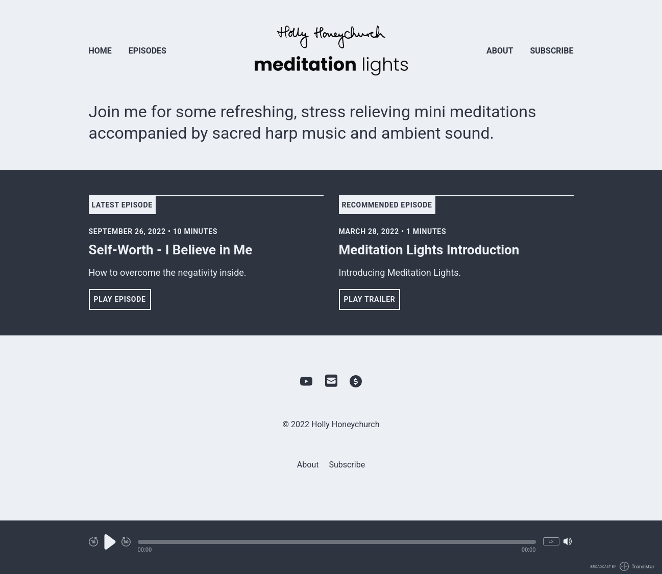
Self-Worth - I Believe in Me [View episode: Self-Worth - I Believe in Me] (171, 249)
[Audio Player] (331, 547)
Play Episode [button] (120, 299)
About (499, 51)
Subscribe (551, 51)
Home (100, 51)
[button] (337, 542)
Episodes (147, 51)
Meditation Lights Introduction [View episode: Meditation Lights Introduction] (429, 249)
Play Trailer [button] (370, 299)
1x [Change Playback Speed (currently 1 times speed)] (550, 541)
